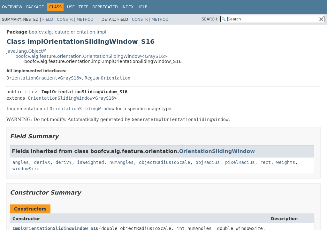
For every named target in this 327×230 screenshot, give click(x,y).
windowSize (25, 168)
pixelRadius (240, 162)
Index (128, 7)
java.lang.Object (24, 51)
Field (47, 19)
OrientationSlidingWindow (60, 98)
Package (35, 7)
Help (142, 7)
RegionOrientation (107, 77)
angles (20, 162)
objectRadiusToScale (164, 162)
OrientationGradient (31, 77)
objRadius (207, 162)
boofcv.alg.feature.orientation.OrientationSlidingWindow (78, 56)
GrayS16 (154, 56)
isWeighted (90, 162)
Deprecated (105, 7)
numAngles (121, 162)
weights (285, 162)
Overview (12, 7)
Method (85, 19)
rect (265, 162)
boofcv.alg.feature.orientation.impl (67, 31)
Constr (65, 19)
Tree (83, 7)
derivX (42, 162)
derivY (64, 162)
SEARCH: (210, 19)
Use (71, 7)
